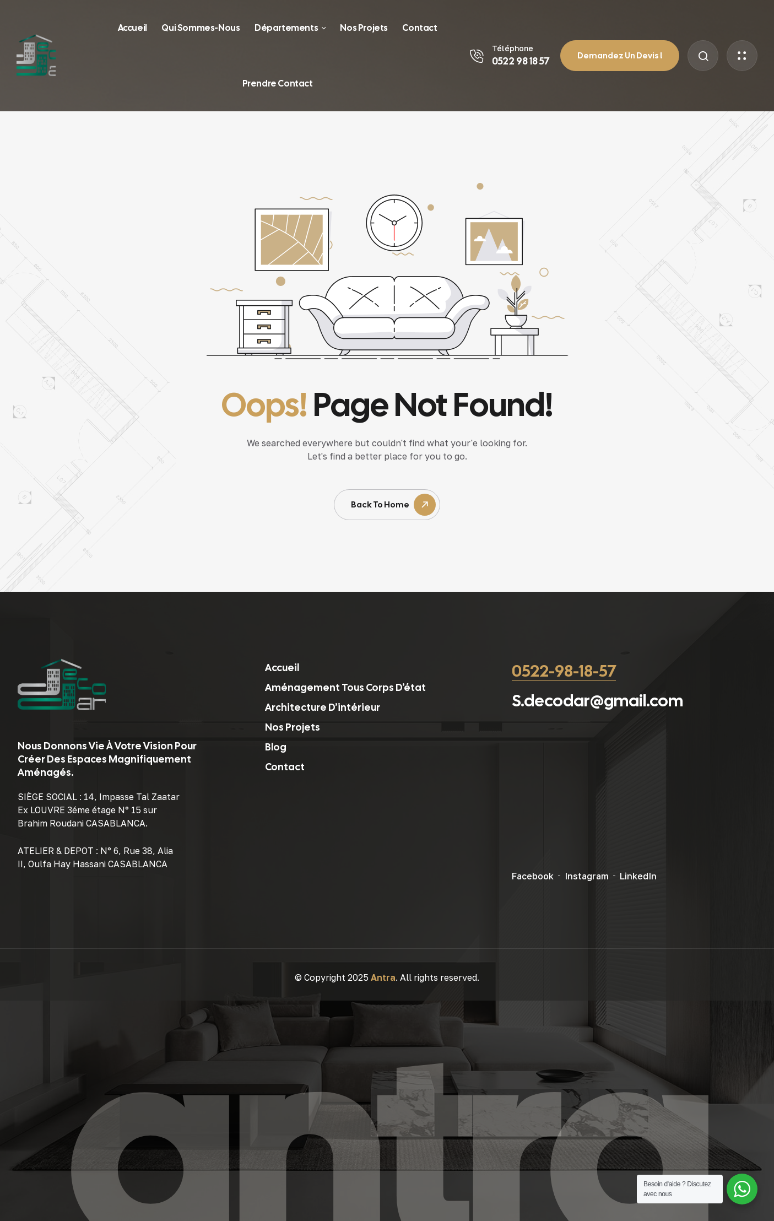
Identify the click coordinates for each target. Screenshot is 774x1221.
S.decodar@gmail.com (597, 700)
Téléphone (512, 48)
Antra (383, 977)
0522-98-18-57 (564, 671)
